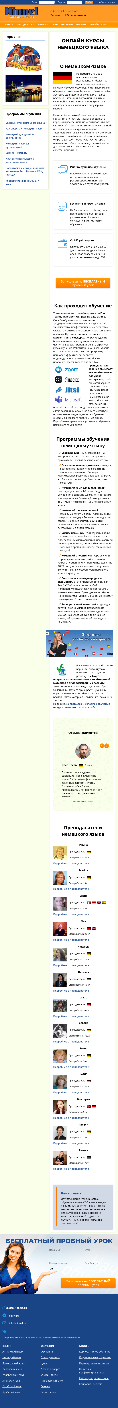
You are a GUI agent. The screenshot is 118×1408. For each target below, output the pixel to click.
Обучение (47, 1351)
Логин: (43, 2)
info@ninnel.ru (17, 1323)
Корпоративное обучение (94, 1351)
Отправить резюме (90, 1384)
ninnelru (14, 1315)
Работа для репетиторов (94, 1378)
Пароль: (70, 2)
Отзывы (45, 1386)
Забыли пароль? (107, 2)
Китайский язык (12, 1386)
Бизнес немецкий (17, 153)
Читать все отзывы (83, 801)
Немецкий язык (11, 1357)
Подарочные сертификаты (95, 1357)
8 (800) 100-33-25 (64, 11)
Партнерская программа (94, 1363)
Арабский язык (11, 1392)
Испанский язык (12, 1369)
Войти (89, 2)
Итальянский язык (13, 1375)
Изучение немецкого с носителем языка (20, 160)
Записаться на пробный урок (83, 283)
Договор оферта (50, 1369)
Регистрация (48, 1392)
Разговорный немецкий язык (24, 128)
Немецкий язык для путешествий (18, 145)
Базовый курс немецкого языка (25, 122)
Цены (44, 1363)
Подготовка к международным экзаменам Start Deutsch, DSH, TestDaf (25, 171)
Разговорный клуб (52, 1380)
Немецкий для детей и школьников (20, 136)
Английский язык (12, 1351)
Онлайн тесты (49, 1375)
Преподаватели (50, 1357)
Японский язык (11, 1380)
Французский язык (13, 1363)
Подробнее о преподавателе (71, 863)
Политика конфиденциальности (92, 1370)
